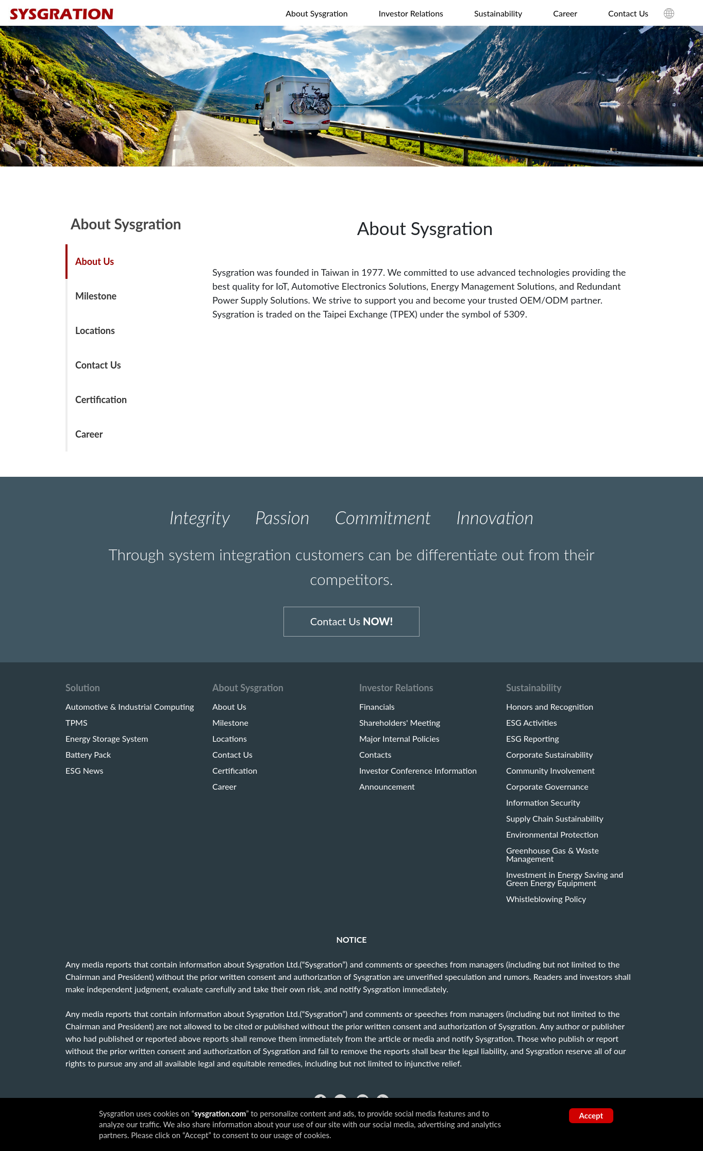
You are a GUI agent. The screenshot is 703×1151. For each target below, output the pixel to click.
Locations (95, 330)
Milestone (95, 296)
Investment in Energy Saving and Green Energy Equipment (564, 883)
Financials (377, 711)
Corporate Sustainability (549, 759)
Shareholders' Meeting (399, 727)
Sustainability (498, 13)
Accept (591, 1115)
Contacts (375, 759)
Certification (101, 399)
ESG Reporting (532, 743)
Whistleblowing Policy (546, 903)
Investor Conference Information (418, 775)
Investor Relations (411, 13)
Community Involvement (550, 775)
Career (565, 13)
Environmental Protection (552, 839)
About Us (94, 261)
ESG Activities (531, 727)
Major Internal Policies (399, 743)
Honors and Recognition (549, 711)
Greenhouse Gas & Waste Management (552, 859)
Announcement (387, 791)
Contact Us (628, 13)
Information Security (543, 807)
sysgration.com (220, 1113)
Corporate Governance (547, 791)
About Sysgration (317, 13)
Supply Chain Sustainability (555, 823)
